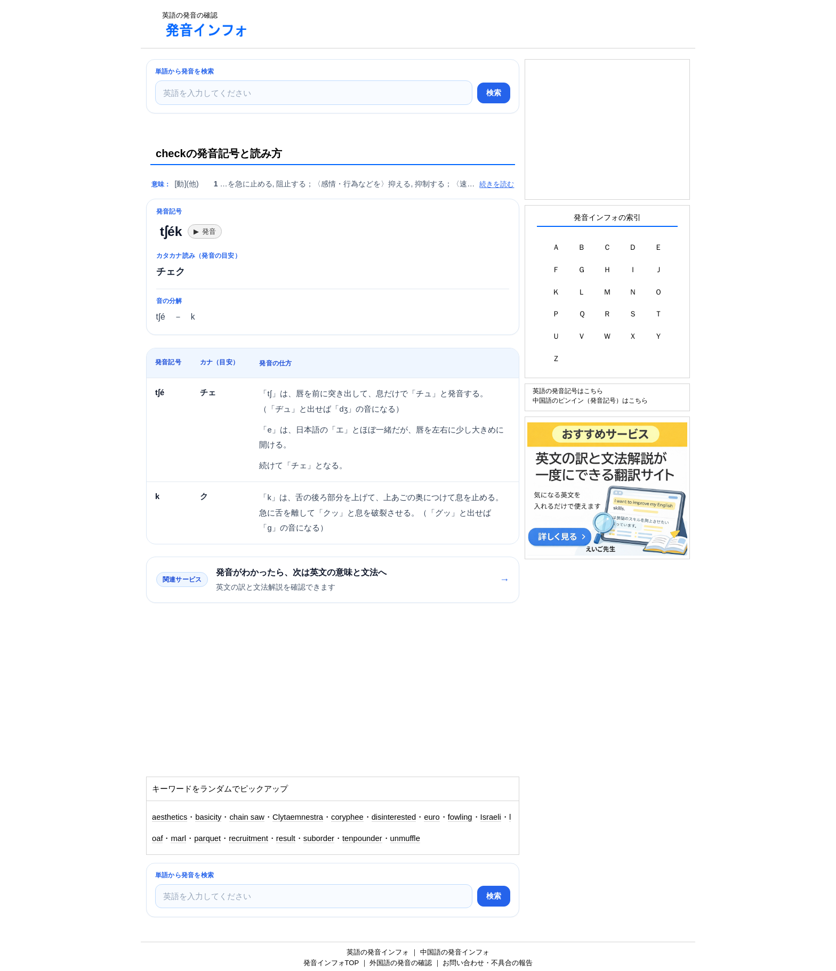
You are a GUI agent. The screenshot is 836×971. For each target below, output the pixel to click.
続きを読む (496, 184)
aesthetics (169, 817)
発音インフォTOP (331, 963)
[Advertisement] (452, 24)
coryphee (347, 817)
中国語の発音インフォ (454, 952)
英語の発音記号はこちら (568, 390)
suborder (318, 838)
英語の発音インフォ (378, 952)
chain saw (246, 817)
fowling (460, 817)
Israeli (490, 817)
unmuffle (405, 838)
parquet (207, 838)
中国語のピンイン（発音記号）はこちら (590, 400)
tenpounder (362, 838)
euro (432, 817)
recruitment (248, 838)
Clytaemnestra (297, 817)
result (285, 838)
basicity (208, 817)
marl (178, 838)
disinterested (394, 817)
